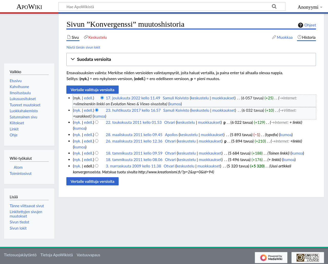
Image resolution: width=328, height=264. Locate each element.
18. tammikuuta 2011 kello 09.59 (134, 153)
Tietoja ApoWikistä (56, 254)
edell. (88, 98)
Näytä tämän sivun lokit (83, 47)
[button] (191, 59)
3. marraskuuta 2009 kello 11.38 (133, 166)
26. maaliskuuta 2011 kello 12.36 (134, 141)
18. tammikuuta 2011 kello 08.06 (134, 159)
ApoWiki (29, 7)
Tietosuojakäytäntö (20, 254)
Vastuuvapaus (88, 254)
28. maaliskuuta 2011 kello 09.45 (134, 134)
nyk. (77, 110)
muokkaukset (223, 98)
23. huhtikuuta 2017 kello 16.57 (133, 110)
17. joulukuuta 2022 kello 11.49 (133, 98)
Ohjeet (306, 25)
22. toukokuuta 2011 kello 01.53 (134, 122)
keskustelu (200, 98)
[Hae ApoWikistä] (172, 6)
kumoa (175, 103)
